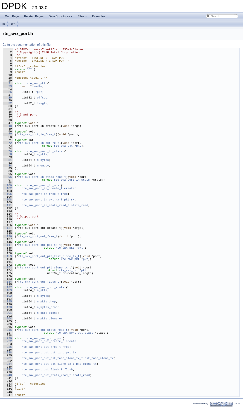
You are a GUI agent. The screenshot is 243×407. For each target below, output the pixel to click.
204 (7, 319)
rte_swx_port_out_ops (44, 338)
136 (7, 236)
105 (7, 194)
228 (7, 352)
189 (7, 290)
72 (7, 143)
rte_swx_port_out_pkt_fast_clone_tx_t (48, 256)
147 (7, 245)
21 (7, 83)
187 (7, 287)
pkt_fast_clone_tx (99, 358)
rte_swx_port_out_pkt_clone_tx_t (44, 268)
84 (7, 166)
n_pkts (42, 154)
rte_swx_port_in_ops (43, 185)
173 (7, 268)
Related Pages (33, 16)
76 (7, 151)
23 (7, 86)
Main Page (12, 16)
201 (7, 313)
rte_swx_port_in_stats (44, 151)
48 (7, 126)
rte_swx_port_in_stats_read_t (42, 177)
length (42, 103)
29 (7, 98)
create (69, 188)
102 (7, 188)
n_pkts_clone (47, 313)
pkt (39, 92)
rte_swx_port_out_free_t (37, 236)
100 (7, 185)
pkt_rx (69, 200)
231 (7, 358)
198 (7, 307)
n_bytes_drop (47, 307)
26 (7, 92)
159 (7, 256)
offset (42, 98)
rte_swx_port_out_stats (45, 287)
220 (7, 338)
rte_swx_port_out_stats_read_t (42, 330)
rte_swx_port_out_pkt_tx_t (39, 245)
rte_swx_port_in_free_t (37, 134)
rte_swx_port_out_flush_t (38, 282)
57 (7, 134)
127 (7, 228)
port (13, 23)
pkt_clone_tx (86, 364)
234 (7, 364)
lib (3, 23)
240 (7, 375)
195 (7, 302)
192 (7, 296)
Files (83, 17)
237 (7, 369)
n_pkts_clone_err (50, 319)
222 (7, 341)
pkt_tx (71, 352)
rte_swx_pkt (36, 83)
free (64, 194)
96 (7, 177)
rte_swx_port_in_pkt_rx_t (38, 143)
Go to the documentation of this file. (27, 44)
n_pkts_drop (46, 302)
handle (37, 86)
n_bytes (43, 160)
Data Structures (61, 17)
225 (7, 347)
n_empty (43, 166)
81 (7, 160)
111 (7, 205)
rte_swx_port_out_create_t (43, 341)
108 (7, 200)
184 (7, 282)
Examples (98, 16)
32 (7, 103)
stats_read (79, 205)
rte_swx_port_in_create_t (42, 188)
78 (7, 154)
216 (7, 330)
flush (68, 369)
